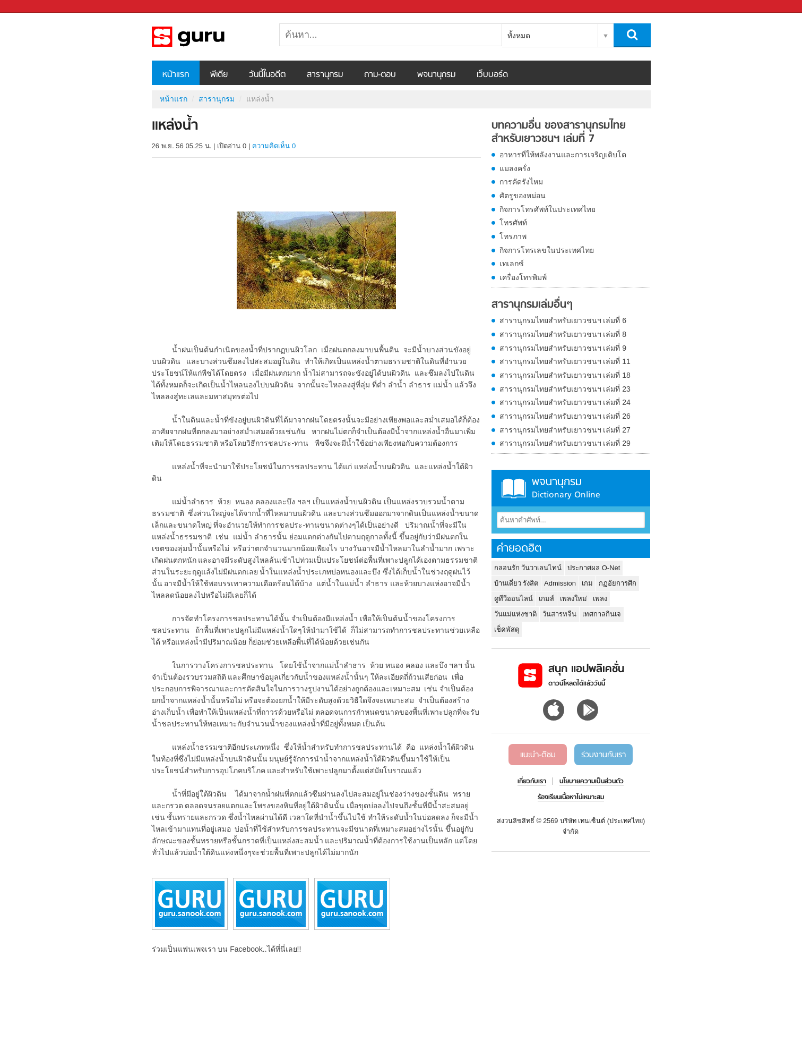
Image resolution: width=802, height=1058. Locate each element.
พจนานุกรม (436, 75)
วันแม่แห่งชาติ (515, 614)
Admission (560, 583)
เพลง (600, 599)
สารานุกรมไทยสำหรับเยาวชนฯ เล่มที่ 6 (563, 320)
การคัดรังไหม (521, 181)
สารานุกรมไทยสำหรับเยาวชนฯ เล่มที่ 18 (565, 375)
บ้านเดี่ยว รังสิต (516, 583)
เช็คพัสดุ (506, 629)
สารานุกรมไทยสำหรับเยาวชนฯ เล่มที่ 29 (565, 443)
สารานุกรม (325, 75)
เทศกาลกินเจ (601, 614)
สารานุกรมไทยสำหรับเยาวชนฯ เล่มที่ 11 (565, 361)
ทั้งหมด (518, 35)
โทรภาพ (513, 236)
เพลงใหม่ (573, 599)
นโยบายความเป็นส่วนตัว (591, 781)
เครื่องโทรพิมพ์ (523, 277)
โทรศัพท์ (513, 222)
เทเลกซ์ (511, 263)
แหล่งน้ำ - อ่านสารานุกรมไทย (207, 36)
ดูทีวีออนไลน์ (513, 599)
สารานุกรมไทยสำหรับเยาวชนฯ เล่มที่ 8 (563, 334)
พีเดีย (219, 75)
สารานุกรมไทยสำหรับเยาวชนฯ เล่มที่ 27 (565, 430)
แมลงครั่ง (514, 168)
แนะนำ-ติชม (538, 755)
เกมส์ (546, 599)
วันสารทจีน (559, 614)
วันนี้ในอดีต (267, 75)
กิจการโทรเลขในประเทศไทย (546, 250)
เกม (587, 583)
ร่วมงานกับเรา (603, 755)
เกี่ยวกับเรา (532, 781)
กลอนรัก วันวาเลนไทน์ (528, 568)
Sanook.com (31, 6)
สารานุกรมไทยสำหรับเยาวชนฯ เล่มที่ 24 (565, 402)
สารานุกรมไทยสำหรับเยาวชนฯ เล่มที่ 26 (565, 416)
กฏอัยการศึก (617, 583)
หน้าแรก (175, 75)
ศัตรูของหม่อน (522, 195)
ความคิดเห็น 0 (274, 146)
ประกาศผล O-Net (593, 568)
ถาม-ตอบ (380, 75)
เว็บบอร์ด (492, 75)
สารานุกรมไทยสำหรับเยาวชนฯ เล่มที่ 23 (565, 389)
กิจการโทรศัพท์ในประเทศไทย (547, 209)
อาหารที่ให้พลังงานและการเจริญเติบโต (562, 154)
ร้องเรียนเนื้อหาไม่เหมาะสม (571, 797)
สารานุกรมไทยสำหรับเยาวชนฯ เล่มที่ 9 (563, 348)
